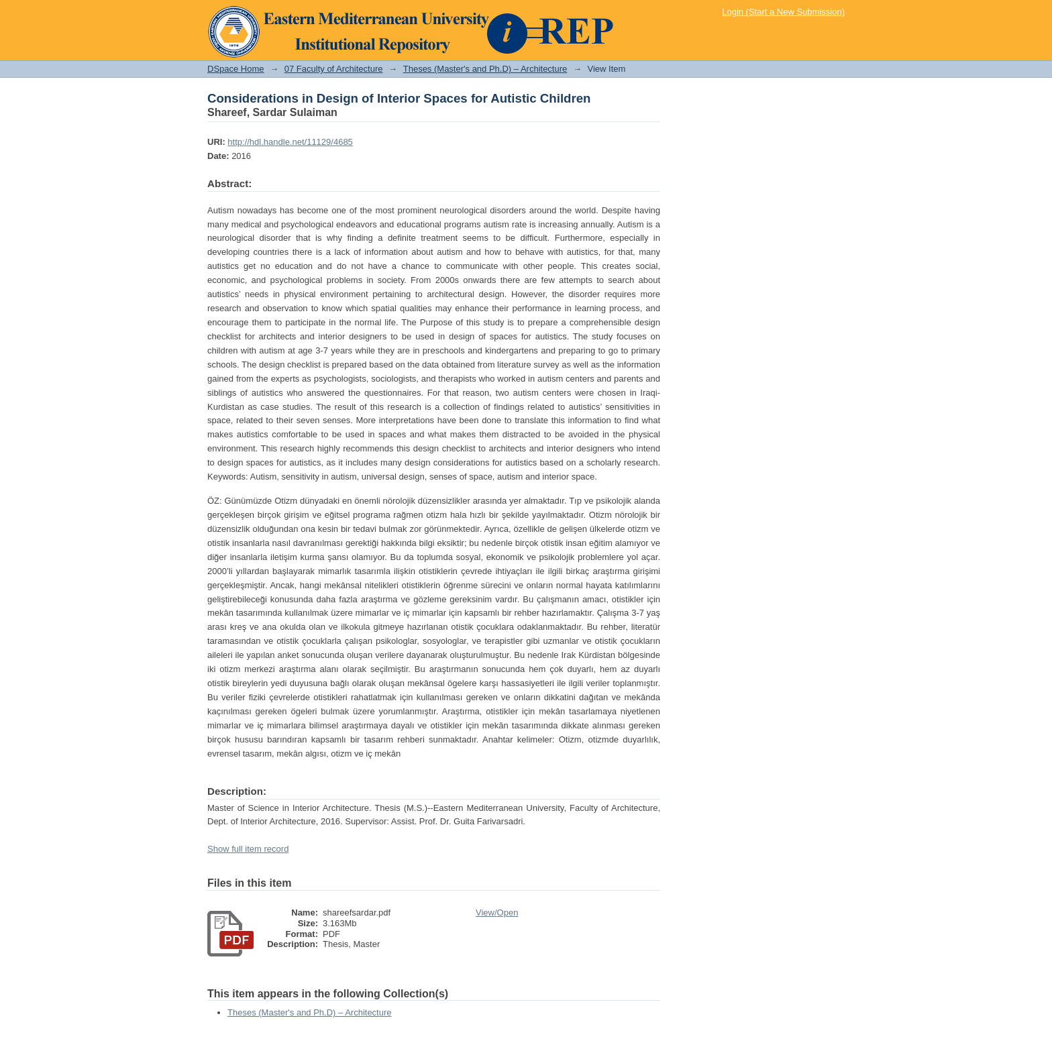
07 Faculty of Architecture (333, 69)
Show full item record (247, 849)
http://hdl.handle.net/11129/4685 (290, 142)
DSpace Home (235, 69)
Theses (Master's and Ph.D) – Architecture (485, 69)
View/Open (497, 912)
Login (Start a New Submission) (783, 12)
